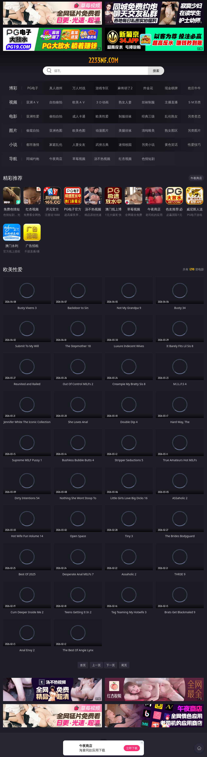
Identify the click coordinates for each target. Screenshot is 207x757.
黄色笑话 (171, 144)
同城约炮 (32, 158)
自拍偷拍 (55, 102)
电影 (13, 116)
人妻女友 (78, 144)
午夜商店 (55, 158)
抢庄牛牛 (194, 88)
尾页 (124, 665)
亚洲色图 (55, 130)
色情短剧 (148, 158)
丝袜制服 (148, 102)
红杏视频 (125, 158)
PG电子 (32, 88)
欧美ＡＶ (78, 102)
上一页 (96, 665)
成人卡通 (78, 116)
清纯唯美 (148, 130)
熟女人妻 (125, 102)
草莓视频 (78, 158)
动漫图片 (102, 130)
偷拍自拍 (55, 116)
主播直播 (171, 102)
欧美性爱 (102, 116)
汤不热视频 (102, 158)
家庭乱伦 (55, 144)
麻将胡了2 (125, 88)
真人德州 (55, 88)
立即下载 (131, 748)
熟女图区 (171, 130)
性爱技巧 (194, 144)
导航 (13, 158)
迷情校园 (125, 144)
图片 (13, 130)
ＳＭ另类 (194, 102)
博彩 (13, 88)
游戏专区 (102, 88)
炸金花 (148, 88)
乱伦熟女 (171, 116)
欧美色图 (78, 130)
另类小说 (148, 144)
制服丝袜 (125, 116)
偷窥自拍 (32, 130)
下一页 (110, 665)
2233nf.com (103, 60)
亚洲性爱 (32, 116)
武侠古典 (102, 144)
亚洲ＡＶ (32, 102)
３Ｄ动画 (102, 102)
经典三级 (148, 116)
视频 (13, 102)
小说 (13, 144)
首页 (83, 665)
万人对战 (78, 88)
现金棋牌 (171, 88)
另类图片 (194, 130)
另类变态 (194, 116)
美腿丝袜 (125, 130)
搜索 (156, 70)
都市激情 (32, 144)
